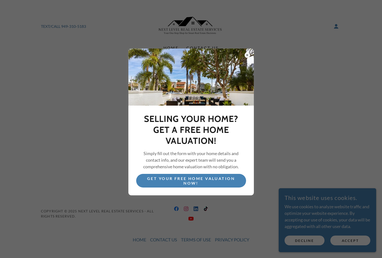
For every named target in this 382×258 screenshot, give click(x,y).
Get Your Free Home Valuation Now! (191, 180)
